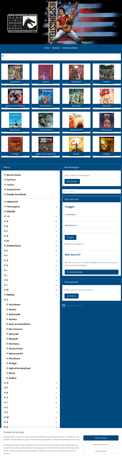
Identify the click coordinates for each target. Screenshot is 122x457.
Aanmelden (71, 296)
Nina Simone (14, 358)
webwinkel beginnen (69, 452)
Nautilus (13, 319)
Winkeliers (32, 439)
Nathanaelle (14, 314)
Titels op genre (32, 206)
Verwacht (56, 47)
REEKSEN (11, 211)
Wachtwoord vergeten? (74, 244)
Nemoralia (14, 334)
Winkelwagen (72, 181)
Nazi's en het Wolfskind (19, 324)
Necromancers (16, 329)
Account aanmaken (75, 272)
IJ (32, 427)
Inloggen (70, 237)
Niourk (12, 373)
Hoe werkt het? (13, 189)
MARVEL (32, 294)
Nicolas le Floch (16, 348)
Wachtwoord (71, 225)
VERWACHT (12, 201)
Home (46, 47)
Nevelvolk (13, 338)
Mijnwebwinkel (95, 452)
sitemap (52, 452)
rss (58, 452)
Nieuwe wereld (16, 353)
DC (32, 240)
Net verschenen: (14, 175)
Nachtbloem (14, 304)
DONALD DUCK (32, 245)
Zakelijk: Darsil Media (16, 194)
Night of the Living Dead (19, 368)
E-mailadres (70, 214)
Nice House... (14, 343)
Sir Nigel (13, 363)
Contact (10, 184)
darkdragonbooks (72, 305)
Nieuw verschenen (70, 47)
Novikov (12, 378)
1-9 (32, 216)
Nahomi (12, 309)
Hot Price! (11, 179)
